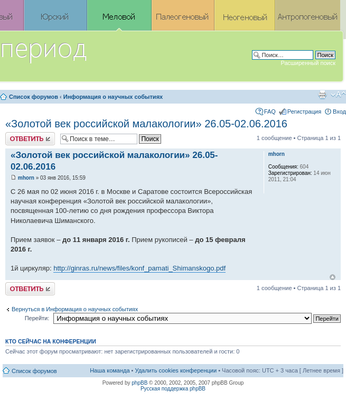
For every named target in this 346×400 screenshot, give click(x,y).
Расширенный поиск (307, 63)
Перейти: (37, 318)
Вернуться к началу (332, 277)
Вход (339, 111)
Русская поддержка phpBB (173, 389)
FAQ (270, 111)
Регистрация (304, 111)
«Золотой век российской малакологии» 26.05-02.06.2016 (146, 123)
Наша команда (109, 370)
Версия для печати (322, 94)
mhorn (26, 178)
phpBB (139, 383)
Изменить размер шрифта (338, 94)
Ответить (30, 138)
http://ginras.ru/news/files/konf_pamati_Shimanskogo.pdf (139, 268)
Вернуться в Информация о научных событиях (75, 309)
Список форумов (33, 97)
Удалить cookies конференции (176, 370)
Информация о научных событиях (113, 97)
